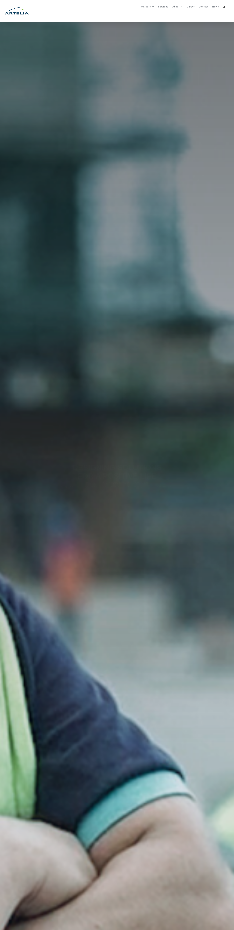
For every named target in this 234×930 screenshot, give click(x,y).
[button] (224, 6)
